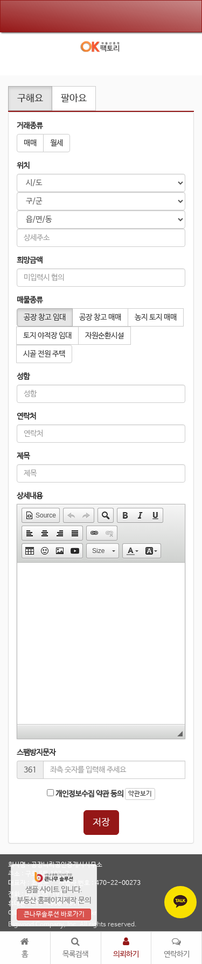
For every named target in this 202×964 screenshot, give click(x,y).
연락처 (26, 416)
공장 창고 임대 (45, 317)
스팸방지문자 (36, 752)
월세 (56, 143)
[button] (40, 515)
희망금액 (30, 260)
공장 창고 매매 (100, 317)
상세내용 (30, 496)
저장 (101, 822)
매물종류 (30, 300)
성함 (23, 376)
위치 (23, 165)
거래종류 (30, 126)
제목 (23, 456)
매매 (30, 143)
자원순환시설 (104, 335)
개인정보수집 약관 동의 (85, 793)
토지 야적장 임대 (47, 335)
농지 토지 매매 (156, 317)
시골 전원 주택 (44, 354)
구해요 (30, 98)
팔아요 (74, 98)
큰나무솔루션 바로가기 (54, 914)
